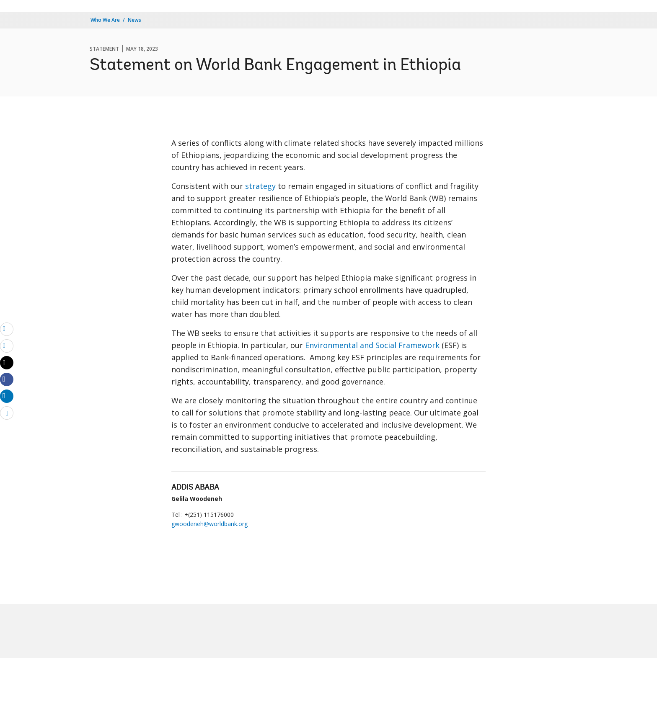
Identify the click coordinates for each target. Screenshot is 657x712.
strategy (260, 186)
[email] (6, 329)
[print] (6, 345)
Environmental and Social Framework (372, 345)
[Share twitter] (6, 362)
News (134, 19)
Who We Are (105, 19)
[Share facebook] (6, 379)
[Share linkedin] (6, 396)
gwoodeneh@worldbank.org (209, 524)
